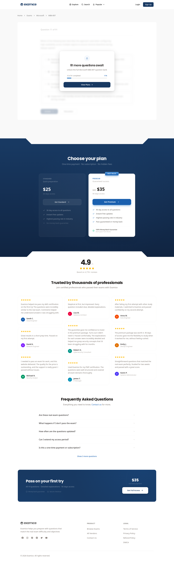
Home (19, 15)
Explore (73, 4)
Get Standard (62, 202)
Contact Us (92, 538)
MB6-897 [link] (52, 15)
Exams (29, 15)
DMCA (126, 542)
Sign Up (148, 4)
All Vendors (92, 533)
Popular (99, 4)
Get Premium (111, 202)
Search (85, 4)
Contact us (97, 404)
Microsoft (40, 15)
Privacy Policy (129, 533)
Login (137, 4)
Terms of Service (130, 529)
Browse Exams (93, 529)
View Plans (87, 84)
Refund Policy (129, 538)
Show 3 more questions (87, 456)
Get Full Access (135, 490)
